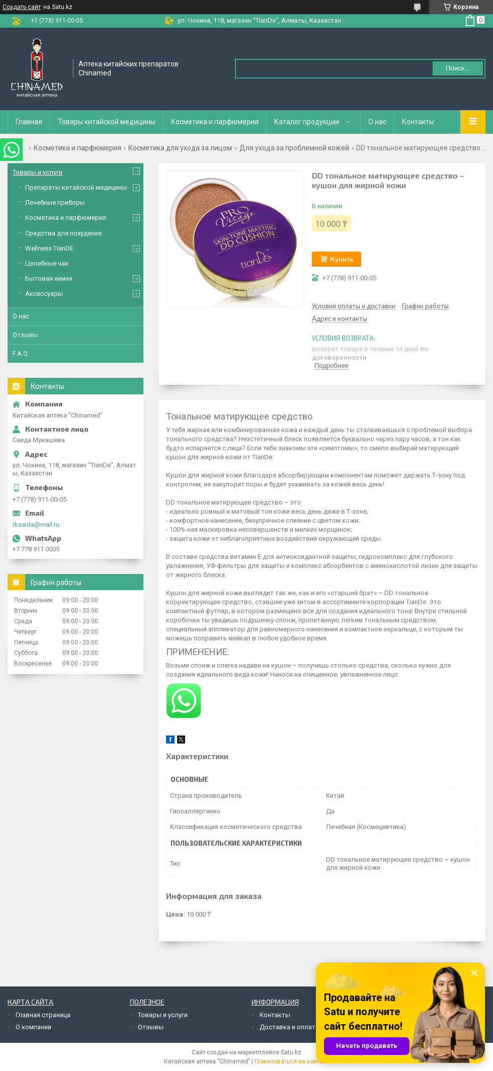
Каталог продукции (306, 122)
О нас (377, 122)
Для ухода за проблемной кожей (294, 148)
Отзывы (25, 335)
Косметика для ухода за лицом (180, 148)
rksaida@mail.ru (36, 524)
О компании (33, 1027)
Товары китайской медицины (106, 122)
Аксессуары (44, 293)
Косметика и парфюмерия (215, 122)
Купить (342, 259)
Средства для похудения (63, 233)
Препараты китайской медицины (76, 187)
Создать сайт (22, 7)
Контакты (418, 122)
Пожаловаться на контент (292, 1061)
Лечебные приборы (55, 202)
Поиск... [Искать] (458, 68)
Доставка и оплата (289, 1027)
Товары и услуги (37, 172)
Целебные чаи (46, 263)
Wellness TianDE (49, 248)
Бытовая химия (48, 278)
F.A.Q (20, 353)
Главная (29, 122)
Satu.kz (291, 1052)
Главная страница (43, 1015)
